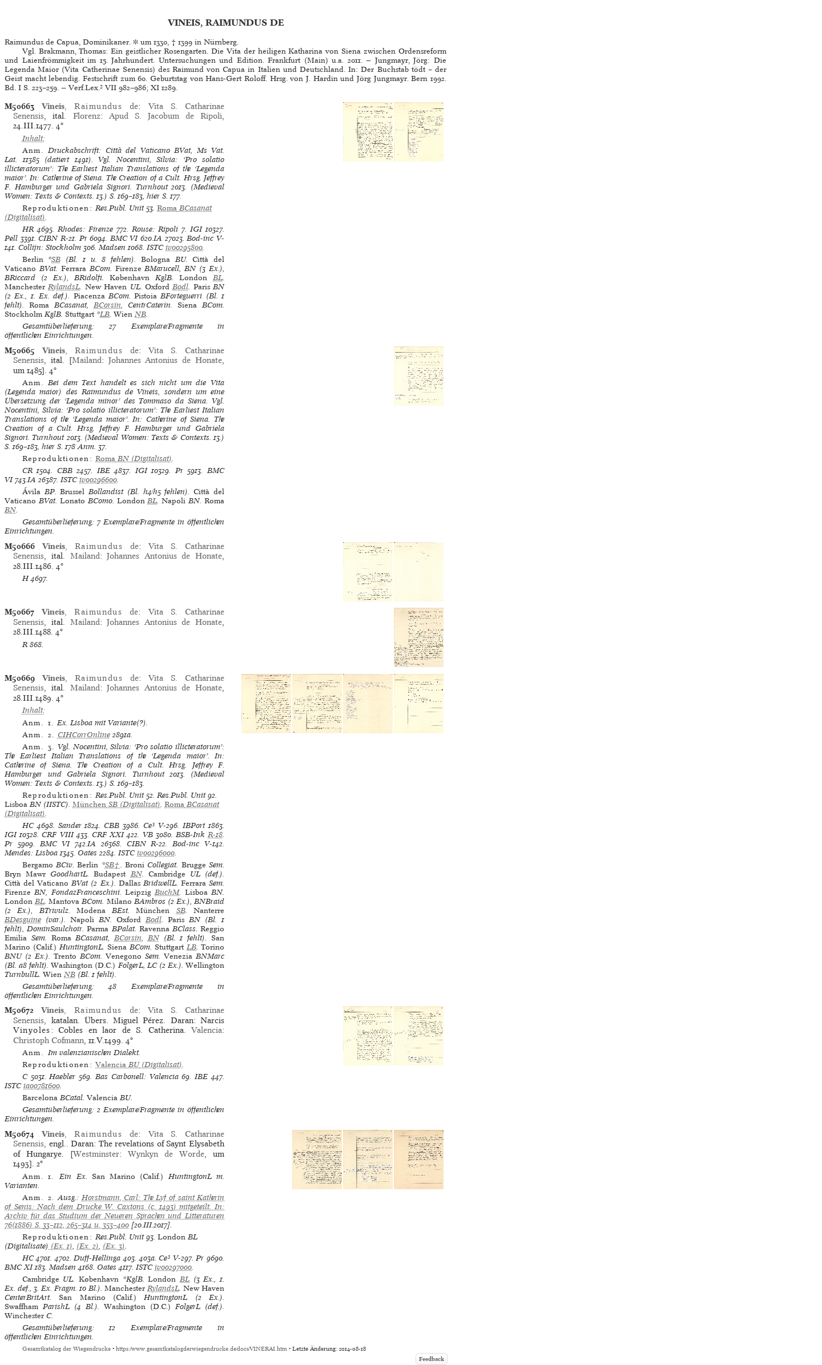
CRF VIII (57, 834)
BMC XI (19, 1267)
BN (10, 510)
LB (105, 314)
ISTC (155, 247)
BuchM (167, 892)
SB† (112, 865)
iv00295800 (184, 247)
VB (148, 834)
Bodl (180, 287)
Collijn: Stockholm (49, 247)
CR (27, 470)
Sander (70, 825)
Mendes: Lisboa (31, 853)
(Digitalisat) (133, 458)
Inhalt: (33, 138)
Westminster (96, 1154)
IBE (103, 470)
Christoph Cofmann (48, 1040)
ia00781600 (41, 1086)
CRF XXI (108, 834)
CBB (64, 470)
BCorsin (107, 305)
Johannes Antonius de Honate (165, 360)
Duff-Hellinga (97, 1258)
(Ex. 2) (87, 1246)
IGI (196, 229)
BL (218, 277)
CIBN (48, 238)
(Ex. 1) (60, 1246)
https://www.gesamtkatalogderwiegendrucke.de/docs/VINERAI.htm (201, 1348)
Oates (87, 853)
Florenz (86, 116)
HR (28, 229)
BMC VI (124, 238)
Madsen (112, 247)
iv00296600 (98, 479)
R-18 (215, 834)
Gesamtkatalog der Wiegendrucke (66, 1348)
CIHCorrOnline (84, 735)
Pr (83, 238)
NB (140, 314)
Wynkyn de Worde (166, 1154)
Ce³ (149, 825)
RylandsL (64, 287)
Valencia (206, 1030)
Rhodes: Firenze (85, 229)
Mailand (87, 360)
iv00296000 (156, 853)
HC (28, 825)
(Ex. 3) (114, 1246)
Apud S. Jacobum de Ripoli (165, 116)
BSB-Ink (190, 834)
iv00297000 (173, 1267)
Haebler (62, 1076)
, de (90, 106)
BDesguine (23, 919)
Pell (11, 238)
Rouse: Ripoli (155, 229)
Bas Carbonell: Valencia (137, 1076)
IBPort (194, 825)
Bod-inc (200, 238)
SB (56, 259)
